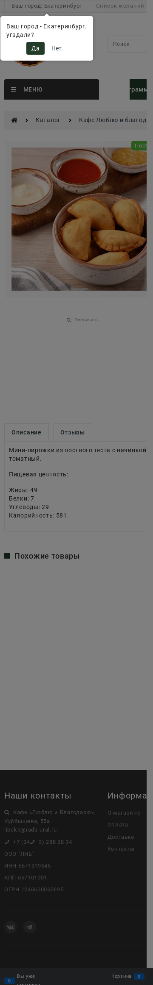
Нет (56, 48)
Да (35, 48)
